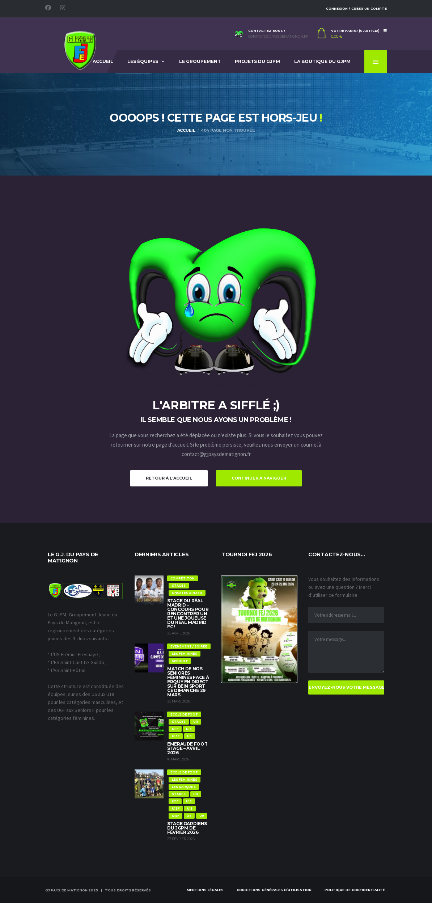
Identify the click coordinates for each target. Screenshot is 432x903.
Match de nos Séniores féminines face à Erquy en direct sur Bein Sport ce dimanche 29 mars (188, 681)
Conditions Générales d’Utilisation (274, 890)
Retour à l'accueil (169, 478)
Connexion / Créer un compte (356, 8)
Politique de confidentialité (355, 890)
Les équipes (142, 61)
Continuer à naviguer (259, 478)
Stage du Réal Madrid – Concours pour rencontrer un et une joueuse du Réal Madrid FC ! (187, 613)
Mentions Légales (205, 890)
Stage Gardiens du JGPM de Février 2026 (187, 828)
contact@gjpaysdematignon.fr (278, 36)
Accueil (103, 61)
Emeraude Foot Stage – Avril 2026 (187, 748)
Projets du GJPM (257, 61)
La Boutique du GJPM (322, 61)
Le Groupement (200, 61)
